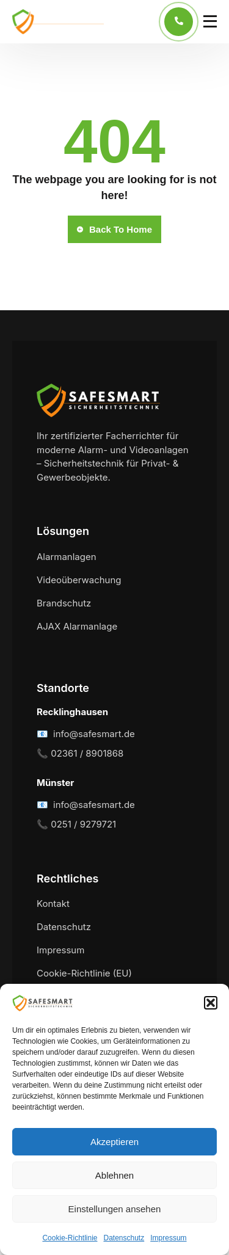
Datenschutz (124, 1238)
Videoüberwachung (79, 580)
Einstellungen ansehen (114, 1209)
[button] (211, 1003)
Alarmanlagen (66, 556)
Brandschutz (64, 603)
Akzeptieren (114, 1142)
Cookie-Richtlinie (69, 1238)
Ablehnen (114, 1175)
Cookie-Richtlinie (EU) (84, 973)
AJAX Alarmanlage (77, 626)
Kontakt (53, 903)
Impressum (168, 1238)
